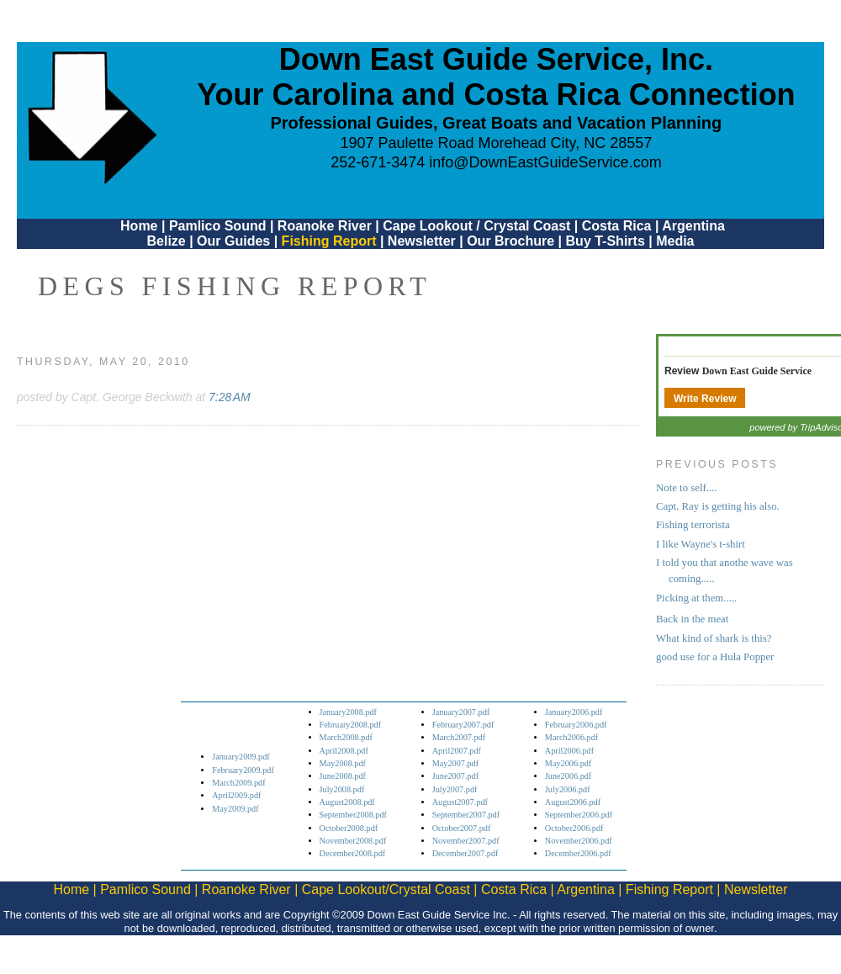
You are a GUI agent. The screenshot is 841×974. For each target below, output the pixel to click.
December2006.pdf (578, 853)
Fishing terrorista (693, 525)
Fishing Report (331, 241)
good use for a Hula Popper (715, 657)
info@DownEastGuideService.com (545, 162)
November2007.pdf (466, 840)
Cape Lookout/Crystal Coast (386, 889)
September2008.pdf (353, 814)
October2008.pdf (349, 828)
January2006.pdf (574, 712)
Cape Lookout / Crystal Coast (476, 226)
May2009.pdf (235, 808)
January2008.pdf (349, 712)
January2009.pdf (241, 756)
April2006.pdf (569, 750)
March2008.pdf (346, 737)
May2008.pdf (343, 763)
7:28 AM (230, 397)
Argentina (693, 226)
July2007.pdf (455, 789)
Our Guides (233, 241)
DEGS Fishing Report (234, 286)
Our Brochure (510, 241)
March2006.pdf (571, 737)
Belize (165, 241)
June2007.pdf (455, 776)
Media (675, 241)
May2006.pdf (568, 763)
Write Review (705, 399)
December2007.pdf (465, 853)
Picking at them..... (696, 598)
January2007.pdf (461, 712)
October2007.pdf (461, 828)
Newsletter (422, 241)
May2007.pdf (455, 763)
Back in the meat (692, 619)
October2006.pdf (574, 828)
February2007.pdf (463, 724)
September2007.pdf (466, 814)
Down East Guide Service (757, 371)
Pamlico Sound (218, 226)
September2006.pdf (578, 814)
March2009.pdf (238, 782)
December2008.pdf (353, 853)
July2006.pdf (567, 789)
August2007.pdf (460, 802)
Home (138, 226)
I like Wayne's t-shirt (700, 544)
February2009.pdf (243, 770)
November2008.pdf (353, 840)
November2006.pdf (578, 840)
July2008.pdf (342, 789)
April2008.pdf (344, 750)
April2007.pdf (456, 750)
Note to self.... (686, 488)
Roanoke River (325, 226)
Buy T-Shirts (605, 241)
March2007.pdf (458, 737)
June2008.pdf (343, 776)
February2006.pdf (576, 724)
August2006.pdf (572, 802)
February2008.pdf (351, 724)
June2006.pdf (568, 776)
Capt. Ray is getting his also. (718, 506)
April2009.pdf (236, 795)
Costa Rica (617, 226)
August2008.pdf (347, 802)
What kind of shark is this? (714, 638)
